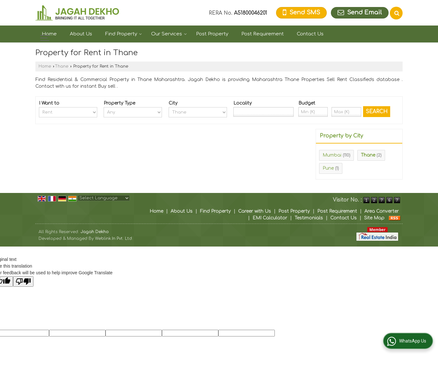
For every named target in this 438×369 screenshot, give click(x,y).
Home (49, 34)
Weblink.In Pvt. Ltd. (114, 238)
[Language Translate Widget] (104, 198)
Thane (61, 66)
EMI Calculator (269, 218)
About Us (81, 34)
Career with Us (254, 211)
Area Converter (381, 211)
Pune (328, 168)
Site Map (374, 218)
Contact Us (310, 34)
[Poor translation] (23, 281)
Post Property (212, 34)
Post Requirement (262, 34)
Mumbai (332, 155)
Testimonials (309, 218)
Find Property (123, 34)
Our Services (169, 34)
